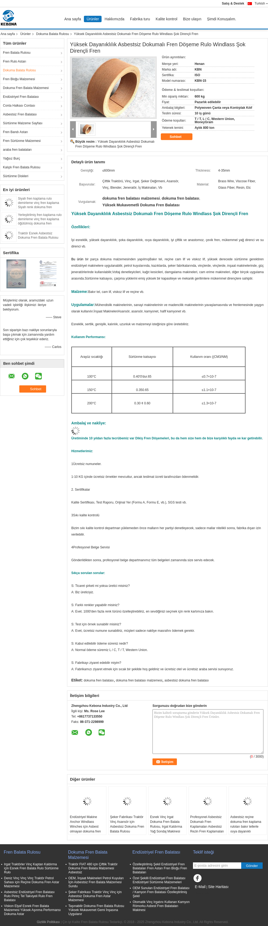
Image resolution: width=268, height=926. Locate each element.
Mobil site (201, 893)
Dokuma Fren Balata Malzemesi (26, 88)
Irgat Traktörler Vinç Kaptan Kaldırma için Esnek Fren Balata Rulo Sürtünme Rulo (31, 868)
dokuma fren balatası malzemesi (139, 680)
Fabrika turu (140, 19)
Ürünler (93, 19)
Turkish (261, 3)
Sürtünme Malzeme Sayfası (22, 123)
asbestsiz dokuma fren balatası (187, 680)
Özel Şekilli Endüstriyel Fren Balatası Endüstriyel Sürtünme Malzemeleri (159, 880)
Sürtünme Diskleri (15, 176)
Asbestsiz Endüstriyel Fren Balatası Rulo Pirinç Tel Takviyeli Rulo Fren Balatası (29, 896)
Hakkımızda (114, 19)
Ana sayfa (72, 19)
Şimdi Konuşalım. (221, 19)
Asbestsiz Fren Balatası (20, 114)
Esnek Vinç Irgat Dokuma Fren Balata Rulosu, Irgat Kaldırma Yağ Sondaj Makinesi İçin (166, 826)
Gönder (252, 866)
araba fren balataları (17, 150)
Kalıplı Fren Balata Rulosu (21, 167)
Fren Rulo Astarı (14, 61)
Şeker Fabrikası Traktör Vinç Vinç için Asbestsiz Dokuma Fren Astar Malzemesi (95, 896)
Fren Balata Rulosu (17, 53)
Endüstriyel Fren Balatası (21, 97)
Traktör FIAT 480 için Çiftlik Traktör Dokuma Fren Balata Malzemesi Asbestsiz (93, 868)
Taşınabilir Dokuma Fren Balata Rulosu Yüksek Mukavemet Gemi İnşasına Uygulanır (96, 910)
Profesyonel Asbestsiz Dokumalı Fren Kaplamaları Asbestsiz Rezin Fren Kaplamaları (207, 824)
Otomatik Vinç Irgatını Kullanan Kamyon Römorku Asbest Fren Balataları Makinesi (161, 906)
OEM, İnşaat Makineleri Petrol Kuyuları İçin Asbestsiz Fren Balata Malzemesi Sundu (96, 882)
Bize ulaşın (192, 19)
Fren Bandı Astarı (15, 132)
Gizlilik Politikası (48, 922)
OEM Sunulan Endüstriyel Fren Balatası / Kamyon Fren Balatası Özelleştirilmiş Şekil (161, 892)
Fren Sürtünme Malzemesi (22, 141)
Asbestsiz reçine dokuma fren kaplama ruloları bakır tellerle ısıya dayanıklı (245, 824)
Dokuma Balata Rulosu (52, 34)
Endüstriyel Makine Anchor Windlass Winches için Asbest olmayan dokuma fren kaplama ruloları (85, 826)
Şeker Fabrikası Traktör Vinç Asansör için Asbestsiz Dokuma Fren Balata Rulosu (127, 824)
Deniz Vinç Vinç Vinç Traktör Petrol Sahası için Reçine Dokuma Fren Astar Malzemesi (31, 882)
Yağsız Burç (11, 158)
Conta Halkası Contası (19, 105)
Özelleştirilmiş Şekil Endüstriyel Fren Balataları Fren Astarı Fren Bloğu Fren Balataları (160, 868)
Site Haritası (218, 887)
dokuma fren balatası (99, 680)
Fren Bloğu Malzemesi (19, 79)
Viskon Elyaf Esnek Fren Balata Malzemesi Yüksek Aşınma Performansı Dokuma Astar (32, 910)
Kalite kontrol (166, 19)
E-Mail (200, 887)
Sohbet (179, 137)
